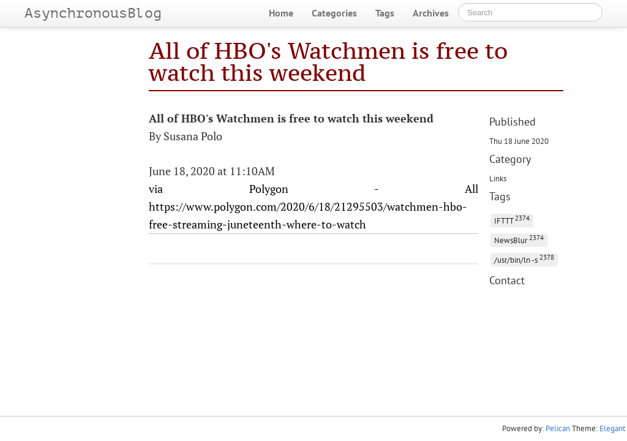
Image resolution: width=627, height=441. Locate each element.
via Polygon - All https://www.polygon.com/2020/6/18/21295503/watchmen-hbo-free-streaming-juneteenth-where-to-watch (314, 206)
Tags (384, 13)
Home (281, 13)
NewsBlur (519, 239)
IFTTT (512, 219)
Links (497, 178)
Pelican (558, 428)
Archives (431, 13)
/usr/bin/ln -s (524, 259)
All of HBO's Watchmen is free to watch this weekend (328, 61)
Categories (334, 13)
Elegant (612, 428)
